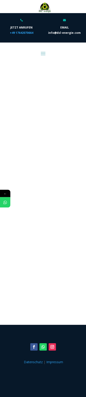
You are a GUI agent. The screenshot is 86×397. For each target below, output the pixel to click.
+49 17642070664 (21, 33)
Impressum (54, 362)
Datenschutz (33, 362)
